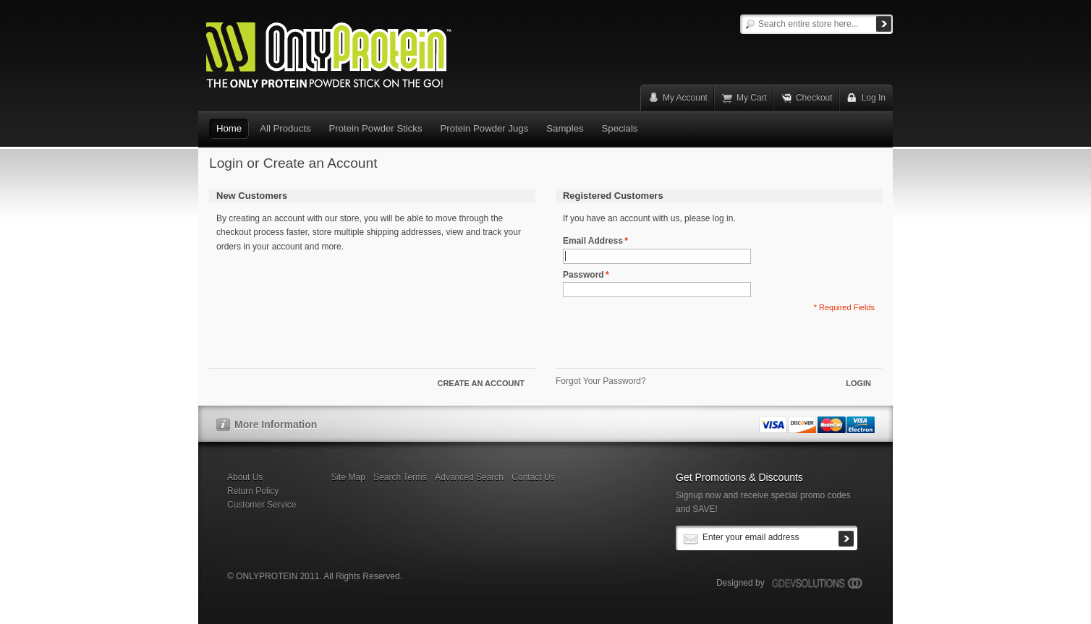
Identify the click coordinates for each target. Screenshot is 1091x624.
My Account (685, 98)
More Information (275, 424)
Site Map (348, 477)
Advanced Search (469, 477)
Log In (874, 98)
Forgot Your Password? (601, 381)
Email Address (593, 241)
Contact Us (532, 477)
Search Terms (400, 477)
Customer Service (261, 505)
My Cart (751, 98)
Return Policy (253, 491)
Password (583, 275)
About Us (245, 477)
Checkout (814, 98)
